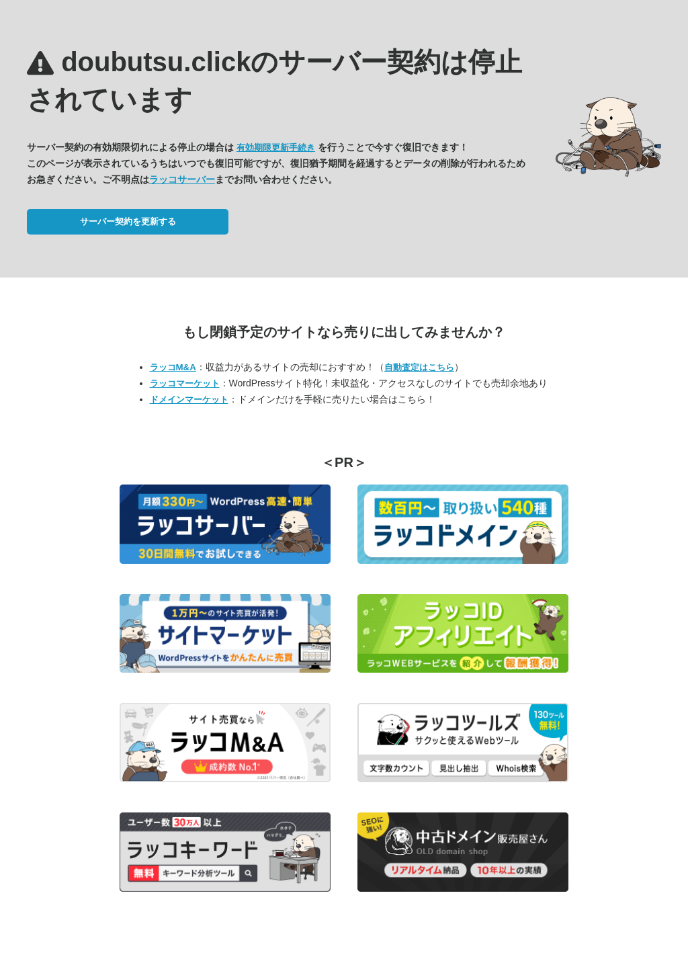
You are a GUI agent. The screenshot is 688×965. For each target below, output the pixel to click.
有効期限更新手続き (275, 147)
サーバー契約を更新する (128, 221)
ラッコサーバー (182, 179)
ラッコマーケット (185, 383)
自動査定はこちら (419, 367)
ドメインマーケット (189, 399)
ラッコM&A (173, 367)
